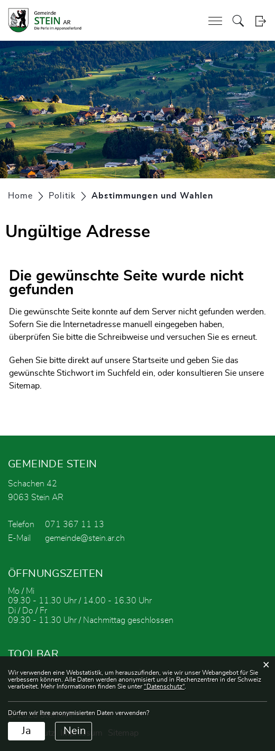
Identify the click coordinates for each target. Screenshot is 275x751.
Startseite (150, 360)
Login (260, 21)
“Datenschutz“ (164, 686)
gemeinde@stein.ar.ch (85, 538)
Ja (26, 731)
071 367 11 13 (74, 524)
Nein (74, 731)
